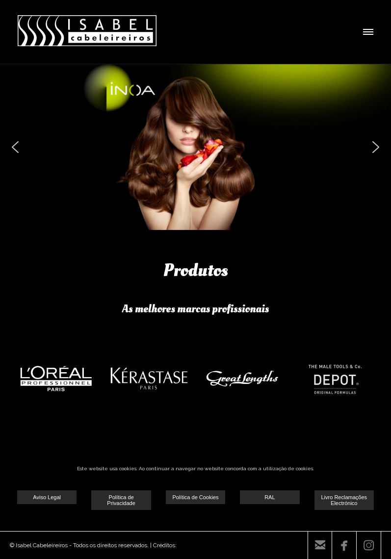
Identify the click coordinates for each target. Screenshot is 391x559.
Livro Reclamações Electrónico (344, 500)
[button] (15, 147)
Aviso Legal (47, 497)
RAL (269, 497)
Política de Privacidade (121, 500)
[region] (195, 147)
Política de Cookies (195, 497)
